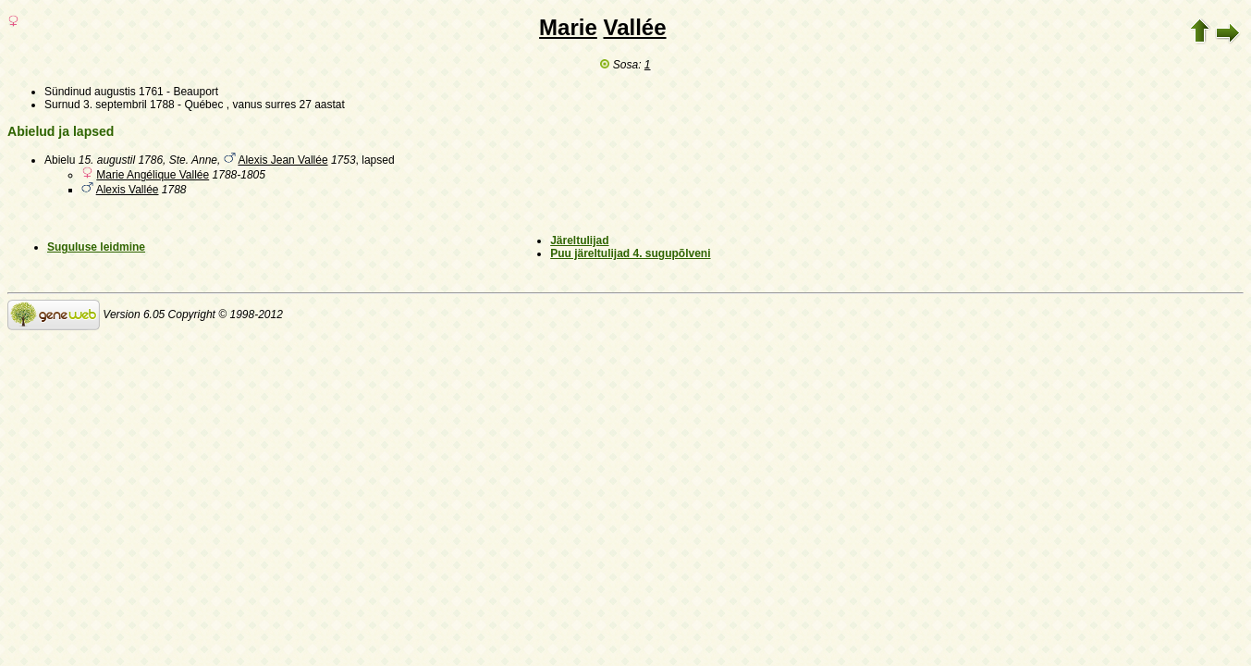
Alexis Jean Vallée (282, 160)
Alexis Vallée (127, 189)
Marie (568, 27)
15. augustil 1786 (121, 160)
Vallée (634, 27)
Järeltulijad (579, 240)
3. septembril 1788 (129, 104)
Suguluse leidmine (96, 246)
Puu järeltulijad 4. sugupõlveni (630, 253)
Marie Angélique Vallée (152, 174)
